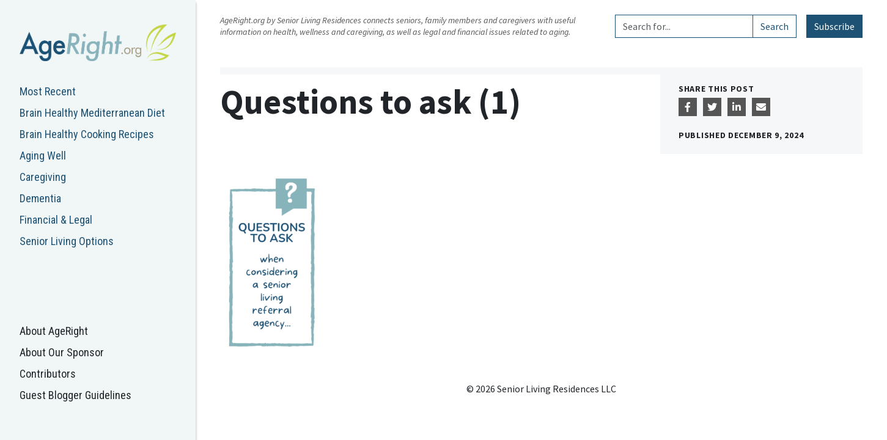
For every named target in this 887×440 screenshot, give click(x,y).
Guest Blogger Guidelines (75, 395)
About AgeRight (54, 330)
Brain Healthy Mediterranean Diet (92, 112)
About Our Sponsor (62, 352)
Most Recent (48, 91)
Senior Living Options (67, 241)
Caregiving (43, 176)
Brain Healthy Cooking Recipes (87, 134)
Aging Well (43, 155)
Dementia (40, 198)
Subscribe (834, 26)
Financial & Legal (56, 219)
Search (774, 26)
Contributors (48, 373)
